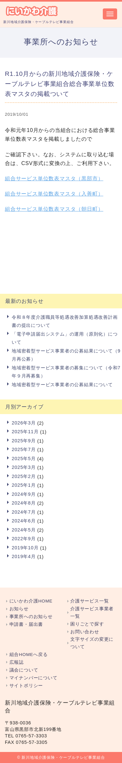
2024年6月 (24, 520)
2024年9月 (24, 494)
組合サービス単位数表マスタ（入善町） (54, 194)
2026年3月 (24, 422)
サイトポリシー (26, 685)
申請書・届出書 (26, 624)
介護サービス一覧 (89, 601)
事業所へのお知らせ (31, 616)
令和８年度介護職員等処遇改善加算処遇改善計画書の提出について (65, 321)
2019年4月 (24, 556)
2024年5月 (24, 529)
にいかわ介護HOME (31, 601)
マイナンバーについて (33, 677)
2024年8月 (24, 503)
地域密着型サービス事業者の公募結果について (62, 384)
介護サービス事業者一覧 (92, 612)
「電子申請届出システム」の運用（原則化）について (65, 337)
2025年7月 (24, 449)
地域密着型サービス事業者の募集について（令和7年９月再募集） (66, 371)
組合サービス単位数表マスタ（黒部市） (54, 178)
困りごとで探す (87, 624)
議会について (23, 670)
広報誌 (16, 662)
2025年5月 (24, 458)
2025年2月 (24, 476)
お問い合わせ (84, 631)
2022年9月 (24, 538)
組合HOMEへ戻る (28, 654)
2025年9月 (24, 440)
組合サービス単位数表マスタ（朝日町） (54, 209)
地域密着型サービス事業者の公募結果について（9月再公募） (66, 354)
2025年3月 (24, 467)
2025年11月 (25, 431)
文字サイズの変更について (92, 643)
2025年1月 (24, 485)
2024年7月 (24, 512)
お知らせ (19, 608)
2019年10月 (25, 547)
